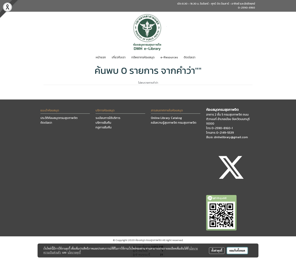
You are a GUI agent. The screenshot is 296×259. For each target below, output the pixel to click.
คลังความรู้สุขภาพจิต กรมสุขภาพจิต (173, 122)
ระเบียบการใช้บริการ (108, 118)
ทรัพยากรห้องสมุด (143, 57)
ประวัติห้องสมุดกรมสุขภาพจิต (59, 118)
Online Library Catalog (166, 118)
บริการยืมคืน (103, 122)
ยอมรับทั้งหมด (237, 250)
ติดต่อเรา (189, 57)
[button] (201, 57)
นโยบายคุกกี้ (74, 252)
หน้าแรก (101, 57)
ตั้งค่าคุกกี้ (216, 250)
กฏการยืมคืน (104, 127)
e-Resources (169, 57)
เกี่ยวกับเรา (119, 57)
